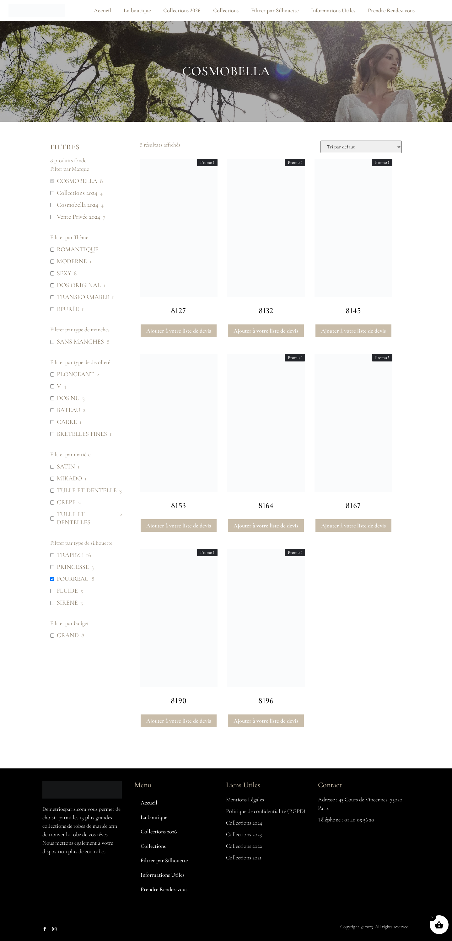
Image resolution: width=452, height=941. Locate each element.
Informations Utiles (333, 10)
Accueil (102, 10)
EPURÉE (68, 309)
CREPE (66, 502)
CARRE (67, 422)
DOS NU (68, 398)
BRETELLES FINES (82, 434)
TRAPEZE (70, 555)
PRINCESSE (73, 567)
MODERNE (72, 261)
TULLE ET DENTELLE (87, 490)
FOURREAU (73, 579)
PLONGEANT (75, 374)
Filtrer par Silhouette (275, 10)
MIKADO (69, 478)
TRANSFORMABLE (83, 297)
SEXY (64, 273)
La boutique (137, 10)
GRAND (68, 635)
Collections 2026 (182, 10)
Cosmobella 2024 (77, 205)
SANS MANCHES (80, 341)
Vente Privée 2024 (78, 217)
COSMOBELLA (77, 181)
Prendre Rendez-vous (391, 10)
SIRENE (67, 603)
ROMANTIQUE (78, 249)
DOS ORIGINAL (79, 285)
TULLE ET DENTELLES (73, 518)
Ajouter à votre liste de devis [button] (178, 330)
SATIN (66, 466)
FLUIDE (67, 591)
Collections (226, 10)
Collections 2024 (77, 193)
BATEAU (68, 410)
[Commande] (361, 147)
